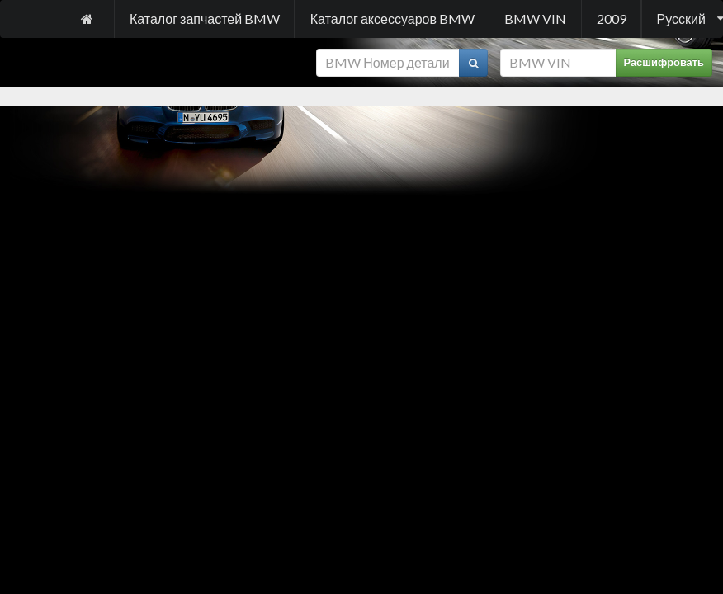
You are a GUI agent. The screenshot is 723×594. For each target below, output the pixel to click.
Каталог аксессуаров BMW (392, 18)
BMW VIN (535, 18)
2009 (611, 18)
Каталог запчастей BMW (205, 18)
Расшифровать (664, 62)
